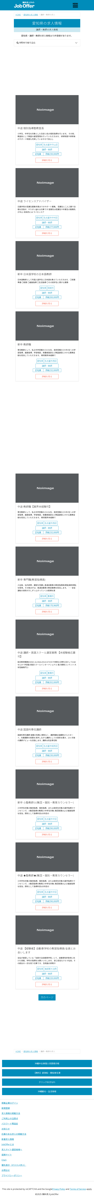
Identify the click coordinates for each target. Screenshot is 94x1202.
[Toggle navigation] (75, 5)
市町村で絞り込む (26, 42)
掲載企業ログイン (10, 1103)
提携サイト (7, 1154)
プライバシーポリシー (12, 1175)
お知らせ (6, 1128)
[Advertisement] (47, 71)
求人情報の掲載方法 (11, 1113)
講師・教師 (47, 149)
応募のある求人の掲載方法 (14, 1134)
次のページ (47, 997)
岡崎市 (51, 288)
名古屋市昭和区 (50, 746)
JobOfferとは (8, 1144)
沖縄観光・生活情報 (47, 1091)
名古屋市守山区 (50, 144)
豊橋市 (51, 596)
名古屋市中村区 (50, 217)
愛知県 (39, 144)
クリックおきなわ (47, 1082)
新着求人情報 (8, 1139)
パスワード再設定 (10, 1123)
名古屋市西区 (50, 361)
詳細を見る (47, 160)
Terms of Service (78, 1189)
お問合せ (6, 1170)
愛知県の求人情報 (31, 14)
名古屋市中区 (50, 819)
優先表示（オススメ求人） (14, 1165)
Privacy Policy (58, 1189)
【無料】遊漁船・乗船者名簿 (47, 1072)
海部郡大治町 (50, 968)
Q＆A (4, 1160)
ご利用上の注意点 (10, 1118)
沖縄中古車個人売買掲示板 (47, 1063)
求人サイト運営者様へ (12, 1149)
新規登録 (6, 1108)
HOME (18, 14)
